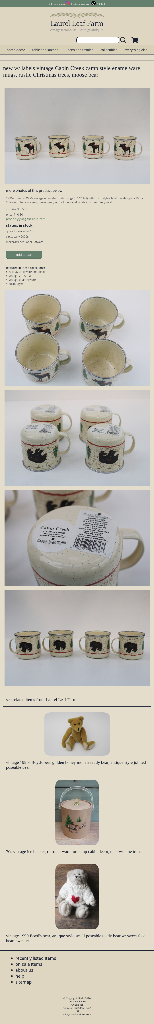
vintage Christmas (20, 276)
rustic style (16, 284)
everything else (135, 50)
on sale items (28, 964)
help (19, 976)
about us (24, 970)
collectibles (108, 50)
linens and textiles (79, 50)
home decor (16, 50)
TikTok (101, 4)
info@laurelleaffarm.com (77, 1014)
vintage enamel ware (22, 280)
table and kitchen (45, 50)
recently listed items (35, 958)
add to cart (24, 255)
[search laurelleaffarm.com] (123, 40)
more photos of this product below (34, 190)
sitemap (23, 982)
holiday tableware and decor (27, 272)
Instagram (78, 4)
